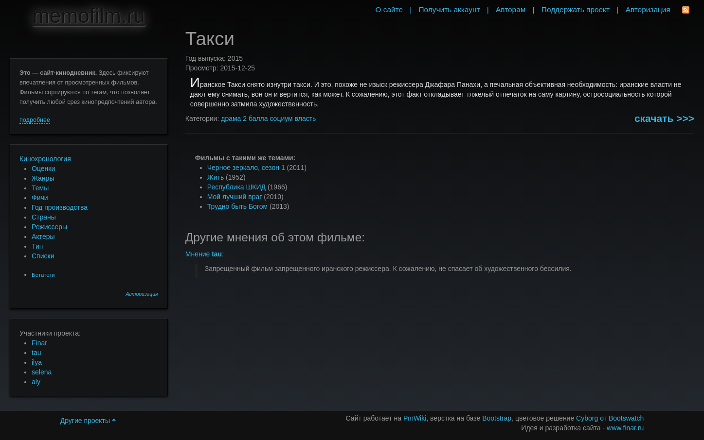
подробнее (34, 120)
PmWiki (414, 418)
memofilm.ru (89, 15)
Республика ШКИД (236, 187)
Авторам (510, 9)
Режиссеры (49, 227)
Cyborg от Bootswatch (610, 418)
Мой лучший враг (234, 197)
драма (231, 118)
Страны (44, 217)
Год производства (60, 207)
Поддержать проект (576, 9)
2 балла (255, 118)
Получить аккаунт (449, 9)
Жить (215, 177)
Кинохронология (45, 159)
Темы (40, 188)
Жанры (43, 178)
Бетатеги (43, 274)
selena (42, 372)
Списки (43, 256)
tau (36, 352)
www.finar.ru (625, 428)
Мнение (203, 254)
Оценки (43, 168)
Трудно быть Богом (237, 206)
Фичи (40, 198)
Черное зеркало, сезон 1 (246, 167)
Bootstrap (496, 418)
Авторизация (142, 294)
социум (281, 118)
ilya (37, 362)
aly (36, 382)
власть (305, 118)
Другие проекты (88, 420)
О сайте (389, 9)
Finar (39, 343)
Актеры (43, 236)
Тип (37, 246)
